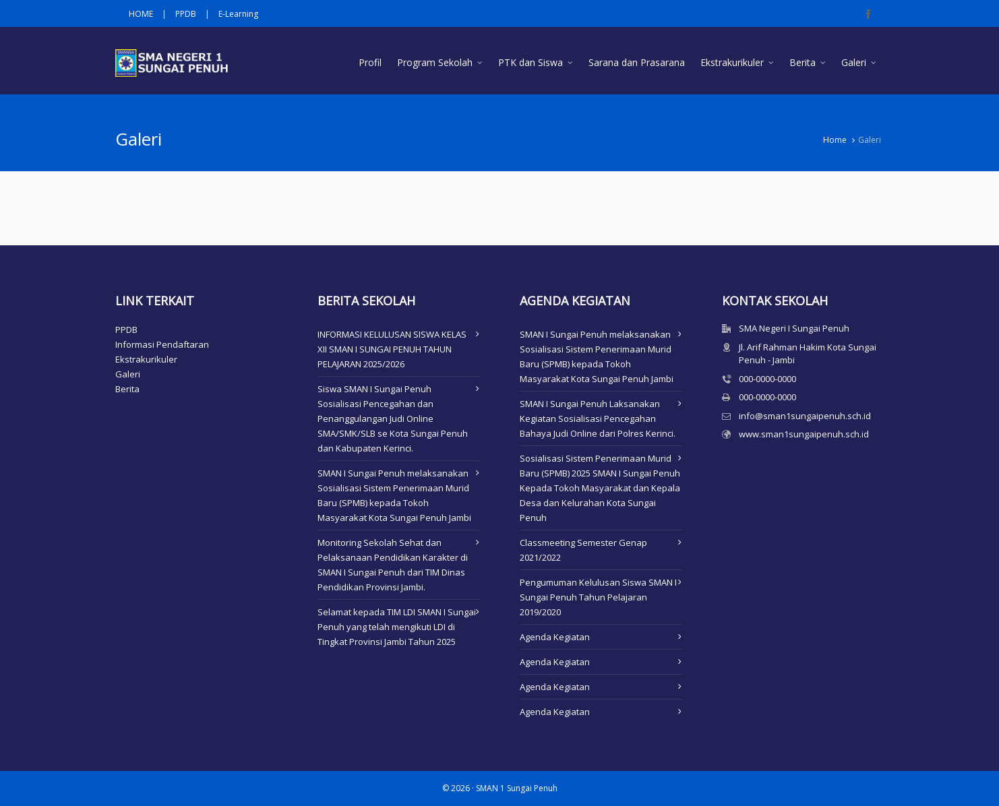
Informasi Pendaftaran (162, 344)
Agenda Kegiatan (555, 637)
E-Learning (238, 14)
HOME (141, 14)
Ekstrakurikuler (146, 359)
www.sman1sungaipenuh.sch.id (804, 434)
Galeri (127, 374)
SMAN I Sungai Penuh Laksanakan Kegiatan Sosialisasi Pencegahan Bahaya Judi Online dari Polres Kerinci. (597, 418)
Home (835, 140)
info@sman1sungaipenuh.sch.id (805, 416)
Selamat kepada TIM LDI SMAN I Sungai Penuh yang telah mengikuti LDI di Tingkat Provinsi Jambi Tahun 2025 (396, 627)
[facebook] (870, 14)
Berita (127, 389)
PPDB (185, 14)
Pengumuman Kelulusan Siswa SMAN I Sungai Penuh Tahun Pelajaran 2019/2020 (598, 597)
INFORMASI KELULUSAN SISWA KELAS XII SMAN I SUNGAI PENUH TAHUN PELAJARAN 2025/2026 (391, 349)
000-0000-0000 (767, 379)
